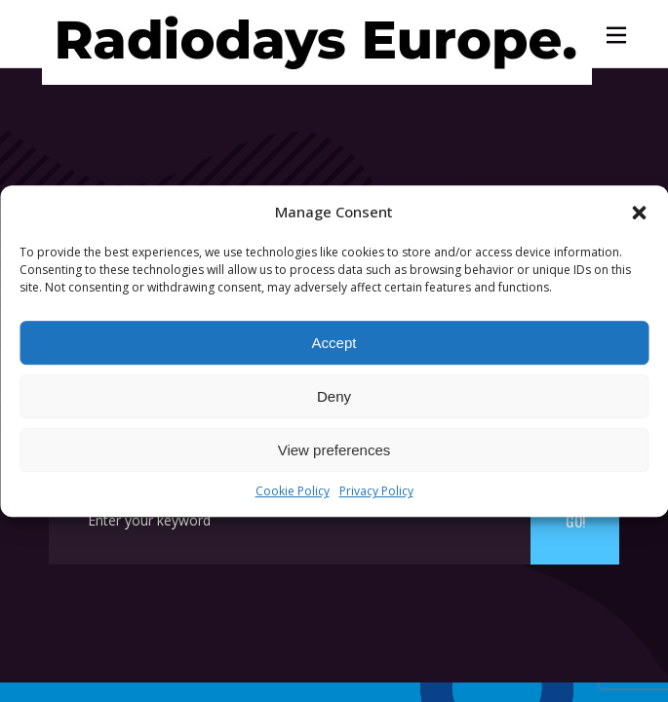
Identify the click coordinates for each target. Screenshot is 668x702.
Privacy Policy (376, 492)
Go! (575, 520)
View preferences (334, 450)
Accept (334, 342)
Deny (334, 396)
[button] (638, 212)
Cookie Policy (292, 492)
